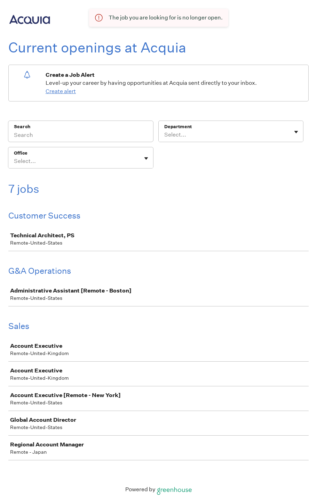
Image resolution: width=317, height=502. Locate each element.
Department (178, 127)
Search (22, 127)
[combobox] (164, 135)
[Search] (80, 136)
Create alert (61, 91)
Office (20, 153)
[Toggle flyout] (296, 132)
